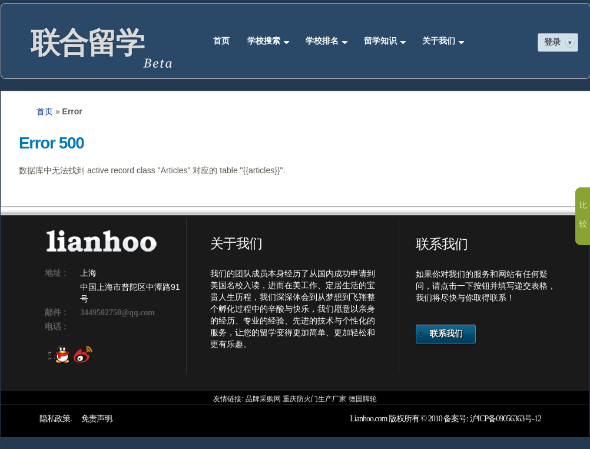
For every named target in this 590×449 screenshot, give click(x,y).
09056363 (510, 418)
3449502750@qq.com (117, 312)
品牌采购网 (263, 399)
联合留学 (87, 43)
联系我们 (446, 333)
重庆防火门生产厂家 (314, 399)
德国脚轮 (363, 399)
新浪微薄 (80, 354)
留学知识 (385, 41)
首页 (221, 41)
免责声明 (96, 418)
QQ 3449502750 (59, 354)
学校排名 (327, 41)
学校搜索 (268, 41)
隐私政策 (54, 418)
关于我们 (443, 41)
